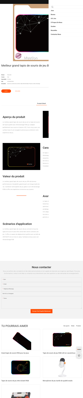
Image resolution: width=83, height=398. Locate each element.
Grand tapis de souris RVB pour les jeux (15, 353)
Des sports (66, 326)
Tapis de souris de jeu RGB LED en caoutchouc (59, 353)
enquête (6, 91)
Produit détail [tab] (41, 103)
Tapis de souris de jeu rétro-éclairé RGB (15, 381)
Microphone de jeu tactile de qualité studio (58, 381)
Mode (72, 326)
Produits (78, 326)
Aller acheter (17, 91)
